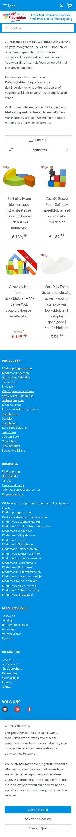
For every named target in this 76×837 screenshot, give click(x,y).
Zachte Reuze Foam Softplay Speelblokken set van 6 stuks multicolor (56, 210)
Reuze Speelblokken (15, 427)
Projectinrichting (12, 494)
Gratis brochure (12, 668)
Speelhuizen (9, 423)
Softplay (7, 418)
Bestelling (8, 615)
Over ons (8, 659)
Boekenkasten (11, 436)
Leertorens (9, 432)
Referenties (9, 673)
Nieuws (7, 686)
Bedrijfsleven (10, 664)
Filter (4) (38, 139)
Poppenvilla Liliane (13, 450)
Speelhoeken (10, 414)
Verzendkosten (11, 633)
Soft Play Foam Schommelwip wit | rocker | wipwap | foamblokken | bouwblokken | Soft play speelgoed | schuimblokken (57, 307)
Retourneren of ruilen (15, 624)
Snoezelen (8, 386)
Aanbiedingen (11, 677)
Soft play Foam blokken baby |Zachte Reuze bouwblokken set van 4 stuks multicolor (19, 213)
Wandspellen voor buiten (18, 395)
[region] (38, 765)
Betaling (7, 620)
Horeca (6, 480)
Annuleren (8, 629)
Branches (8, 682)
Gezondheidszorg (13, 485)
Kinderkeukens (11, 404)
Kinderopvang (11, 471)
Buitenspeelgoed (13, 400)
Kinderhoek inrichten (15, 372)
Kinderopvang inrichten (17, 368)
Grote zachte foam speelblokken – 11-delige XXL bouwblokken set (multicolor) (19, 301)
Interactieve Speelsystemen (20, 409)
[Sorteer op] (38, 149)
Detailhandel (10, 476)
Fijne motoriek (11, 445)
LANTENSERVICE (16, 608)
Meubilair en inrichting (16, 377)
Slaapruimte (9, 382)
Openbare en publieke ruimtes (21, 489)
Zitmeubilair (9, 441)
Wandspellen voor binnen (18, 391)
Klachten (8, 638)
